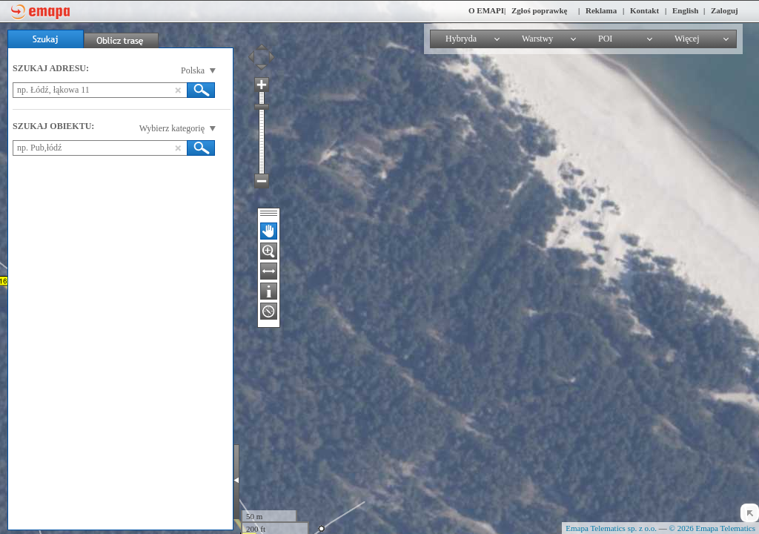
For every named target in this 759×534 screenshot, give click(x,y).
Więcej (687, 38)
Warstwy (537, 38)
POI (605, 38)
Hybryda (461, 38)
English (685, 10)
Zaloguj (724, 10)
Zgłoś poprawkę (539, 10)
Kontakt (644, 10)
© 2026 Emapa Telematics (712, 528)
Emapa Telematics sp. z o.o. (611, 528)
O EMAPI (486, 10)
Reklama (601, 10)
